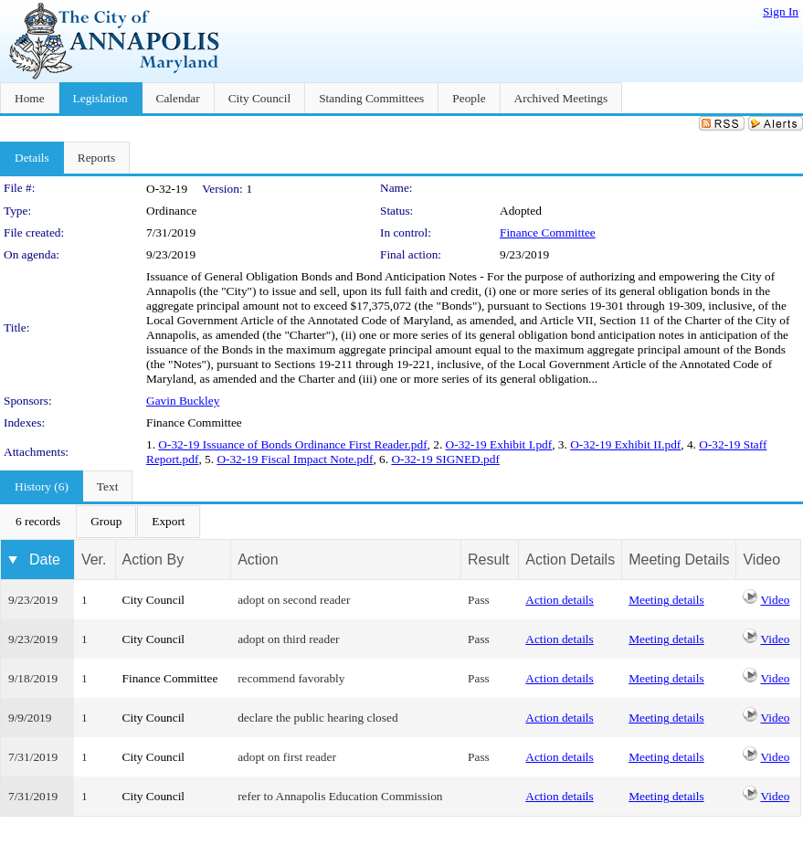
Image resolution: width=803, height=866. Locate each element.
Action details (559, 600)
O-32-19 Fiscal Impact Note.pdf (295, 459)
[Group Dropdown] (106, 521)
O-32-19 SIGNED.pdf (445, 459)
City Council (153, 600)
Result (488, 559)
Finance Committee (548, 232)
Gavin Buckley (182, 400)
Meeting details (666, 600)
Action (258, 559)
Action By (153, 559)
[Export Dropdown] (168, 521)
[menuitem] (38, 521)
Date (44, 559)
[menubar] (100, 521)
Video (775, 600)
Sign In (780, 11)
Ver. (94, 559)
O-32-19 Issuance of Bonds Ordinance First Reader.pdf (292, 444)
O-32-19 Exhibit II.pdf (625, 444)
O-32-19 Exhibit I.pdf (499, 444)
